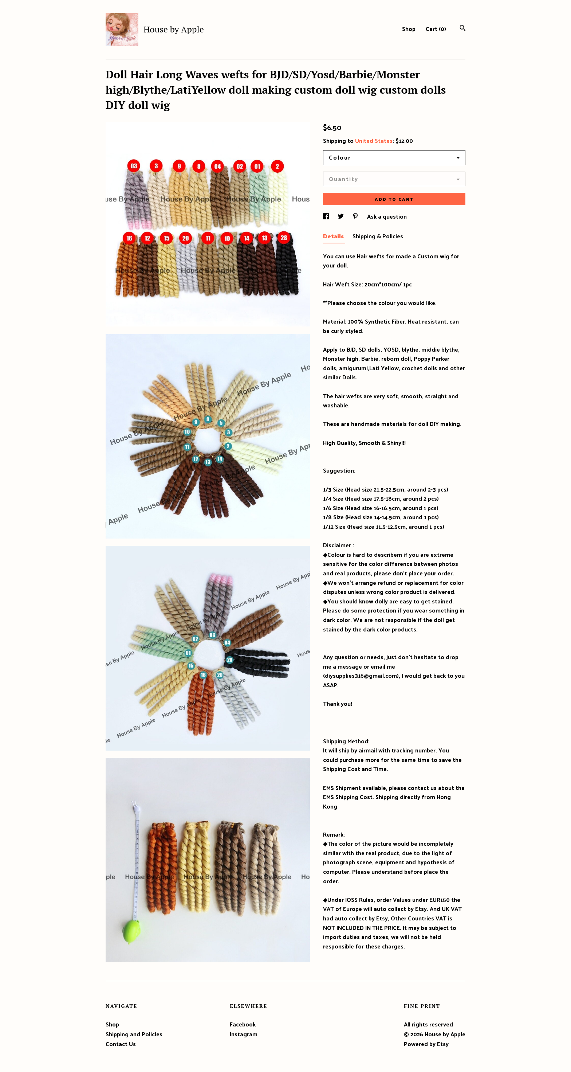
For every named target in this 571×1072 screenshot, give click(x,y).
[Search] (462, 28)
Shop (409, 28)
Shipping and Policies (134, 1034)
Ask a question (387, 216)
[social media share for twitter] (341, 216)
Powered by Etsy (426, 1043)
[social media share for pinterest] (356, 216)
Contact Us (121, 1043)
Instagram (243, 1034)
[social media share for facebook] (326, 216)
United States (374, 140)
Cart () (436, 28)
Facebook (243, 1024)
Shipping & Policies (378, 236)
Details (334, 236)
